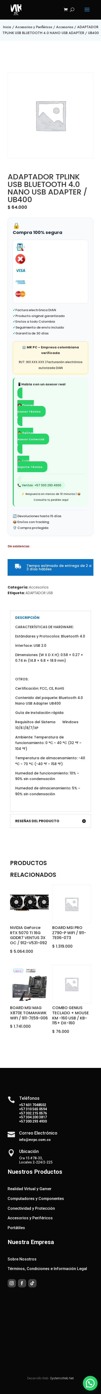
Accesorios (64, 26)
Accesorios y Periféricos (33, 26)
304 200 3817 (36, 1117)
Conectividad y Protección (31, 1208)
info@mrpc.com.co (35, 1140)
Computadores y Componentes (36, 1198)
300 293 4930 (36, 1121)
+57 (22, 1109)
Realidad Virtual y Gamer (29, 1188)
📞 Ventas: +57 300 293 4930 (39, 485)
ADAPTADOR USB (39, 592)
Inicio (7, 26)
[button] (91, 1387)
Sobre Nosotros (22, 1259)
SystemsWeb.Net (62, 1378)
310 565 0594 (36, 1109)
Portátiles (16, 1227)
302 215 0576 (36, 1113)
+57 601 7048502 (32, 1105)
